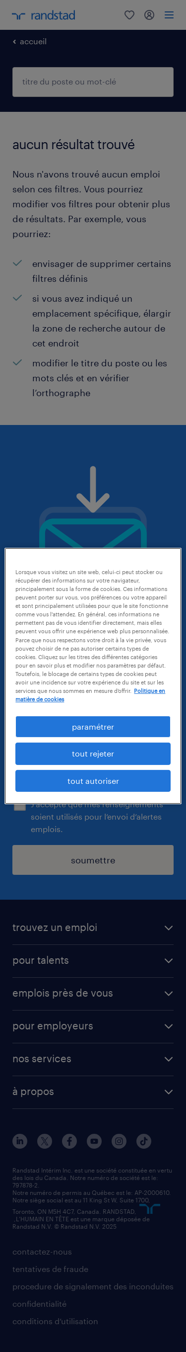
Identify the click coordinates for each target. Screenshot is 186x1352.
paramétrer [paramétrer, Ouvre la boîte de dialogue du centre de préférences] (93, 726)
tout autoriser (93, 780)
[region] (92, 676)
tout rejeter (93, 753)
